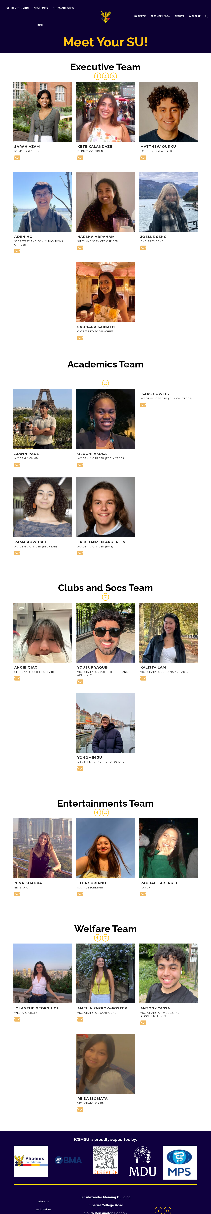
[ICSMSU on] (117, 827)
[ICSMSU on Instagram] (105, 78)
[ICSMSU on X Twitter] (117, 78)
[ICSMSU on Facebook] (93, 78)
